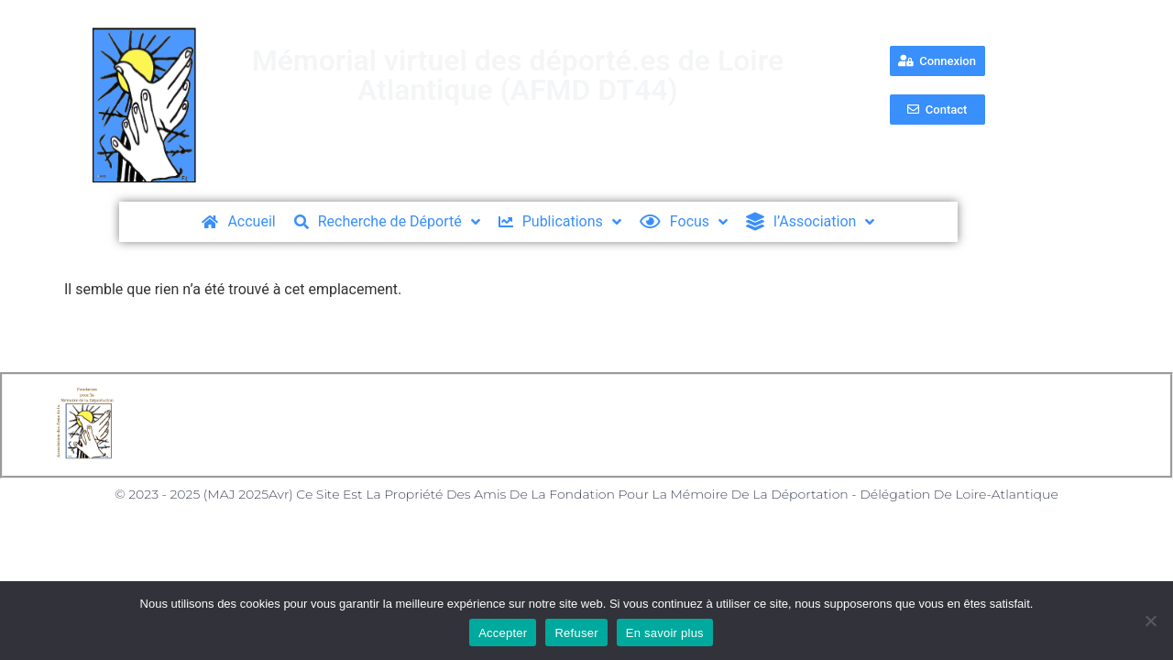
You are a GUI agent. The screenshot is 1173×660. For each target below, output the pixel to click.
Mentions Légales (426, 425)
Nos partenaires (935, 425)
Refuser (575, 633)
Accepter (502, 633)
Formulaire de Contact (774, 425)
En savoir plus (665, 633)
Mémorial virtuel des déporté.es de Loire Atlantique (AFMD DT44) (518, 75)
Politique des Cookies (592, 425)
